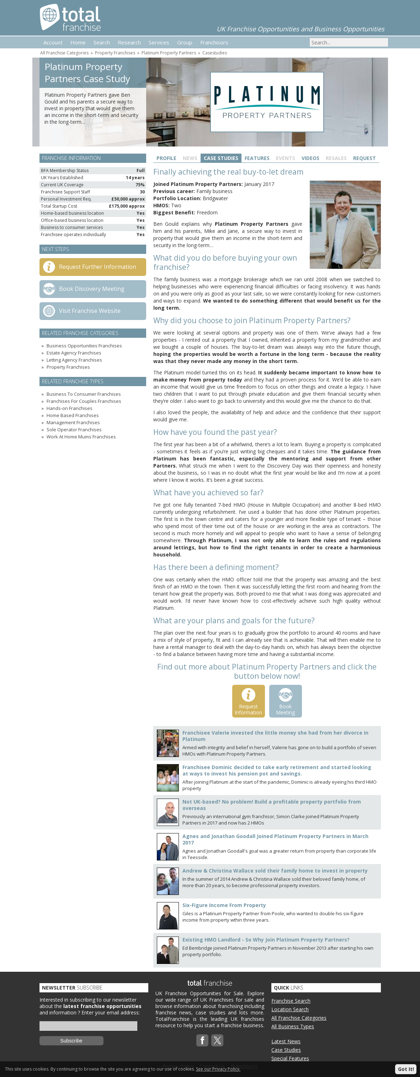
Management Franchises (73, 422)
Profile (166, 158)
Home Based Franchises (73, 415)
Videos (310, 158)
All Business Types (292, 1026)
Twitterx (217, 1040)
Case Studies (221, 158)
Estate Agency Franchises (74, 353)
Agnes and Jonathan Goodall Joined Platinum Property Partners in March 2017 (275, 839)
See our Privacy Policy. (218, 1069)
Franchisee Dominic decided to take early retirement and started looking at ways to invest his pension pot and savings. (276, 770)
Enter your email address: (110, 1012)
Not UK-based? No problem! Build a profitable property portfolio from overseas (271, 804)
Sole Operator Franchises (74, 429)
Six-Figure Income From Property (224, 905)
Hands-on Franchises (69, 408)
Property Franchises (115, 53)
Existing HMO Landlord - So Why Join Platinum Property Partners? (266, 939)
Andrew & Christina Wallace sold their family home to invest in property (275, 870)
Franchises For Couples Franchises (84, 401)
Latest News (286, 1041)
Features (257, 158)
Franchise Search (290, 1000)
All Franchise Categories (64, 53)
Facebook (202, 1040)
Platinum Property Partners (169, 53)
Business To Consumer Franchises (84, 394)
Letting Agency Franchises (74, 360)
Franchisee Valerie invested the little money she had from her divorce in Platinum (275, 735)
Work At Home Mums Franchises (81, 436)
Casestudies (214, 53)
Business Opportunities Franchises (84, 345)
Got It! (406, 1069)
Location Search (290, 1009)
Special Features (290, 1058)
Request (364, 158)
